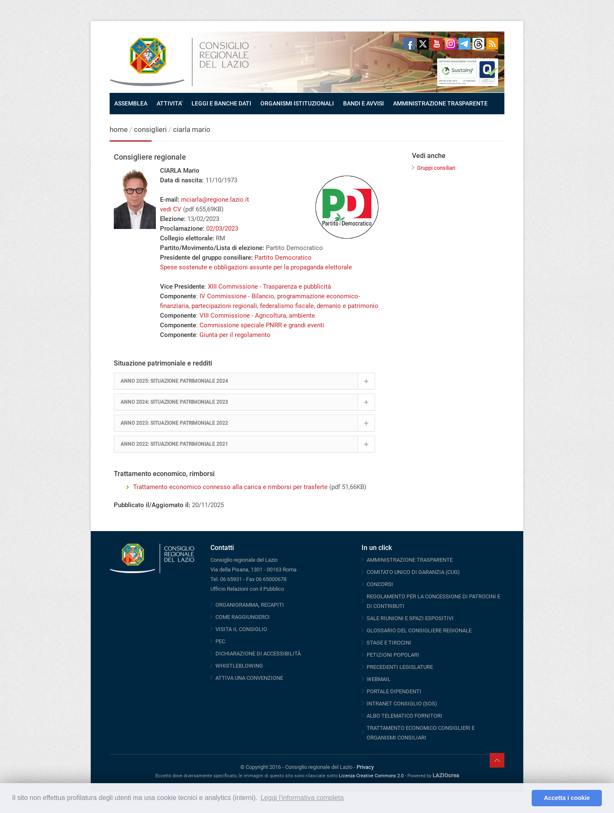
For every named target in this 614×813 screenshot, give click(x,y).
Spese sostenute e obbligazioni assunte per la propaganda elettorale (256, 267)
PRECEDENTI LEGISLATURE (400, 667)
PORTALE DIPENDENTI (394, 691)
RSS (492, 44)
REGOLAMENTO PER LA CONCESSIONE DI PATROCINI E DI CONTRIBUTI (433, 601)
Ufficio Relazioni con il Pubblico (247, 589)
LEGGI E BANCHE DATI (221, 103)
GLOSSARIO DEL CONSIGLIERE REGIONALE (419, 630)
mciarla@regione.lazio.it (215, 199)
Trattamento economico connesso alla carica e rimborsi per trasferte (230, 487)
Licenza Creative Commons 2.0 (371, 776)
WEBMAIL (379, 679)
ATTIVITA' (169, 103)
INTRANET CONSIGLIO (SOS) (402, 703)
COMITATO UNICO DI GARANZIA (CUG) (413, 572)
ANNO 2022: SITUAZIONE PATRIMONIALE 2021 (174, 444)
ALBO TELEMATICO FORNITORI (404, 716)
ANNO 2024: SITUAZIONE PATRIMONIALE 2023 (174, 402)
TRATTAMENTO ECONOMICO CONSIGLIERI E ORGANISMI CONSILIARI (421, 733)
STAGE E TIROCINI (389, 642)
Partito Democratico (283, 257)
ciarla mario (191, 129)
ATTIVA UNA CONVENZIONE (249, 678)
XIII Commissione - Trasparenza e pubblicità (269, 286)
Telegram (464, 44)
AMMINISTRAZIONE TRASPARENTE (440, 103)
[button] (523, 798)
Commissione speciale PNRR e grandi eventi (261, 325)
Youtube (437, 44)
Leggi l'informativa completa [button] (302, 797)
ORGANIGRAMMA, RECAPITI (249, 605)
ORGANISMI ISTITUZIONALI (297, 103)
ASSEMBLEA (130, 103)
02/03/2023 (222, 228)
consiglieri (150, 129)
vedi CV (170, 209)
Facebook (409, 44)
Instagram (451, 44)
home (119, 129)
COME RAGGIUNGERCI (242, 617)
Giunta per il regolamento (234, 335)
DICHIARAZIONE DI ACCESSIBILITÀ (258, 653)
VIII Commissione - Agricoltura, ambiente (257, 315)
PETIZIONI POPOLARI (393, 655)
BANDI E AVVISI (363, 103)
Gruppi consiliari (436, 168)
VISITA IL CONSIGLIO (241, 629)
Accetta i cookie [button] (567, 798)
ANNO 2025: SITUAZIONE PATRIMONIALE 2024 (174, 381)
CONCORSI (380, 584)
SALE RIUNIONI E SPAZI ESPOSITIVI (410, 618)
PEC (220, 641)
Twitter (423, 44)
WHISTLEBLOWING (239, 666)
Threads (478, 44)
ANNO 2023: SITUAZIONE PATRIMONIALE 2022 (174, 423)
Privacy (365, 767)
